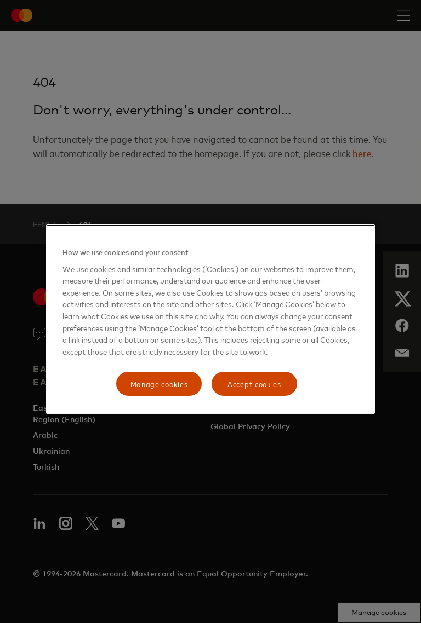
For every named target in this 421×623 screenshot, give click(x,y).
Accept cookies (254, 383)
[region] (210, 319)
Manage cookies (159, 383)
